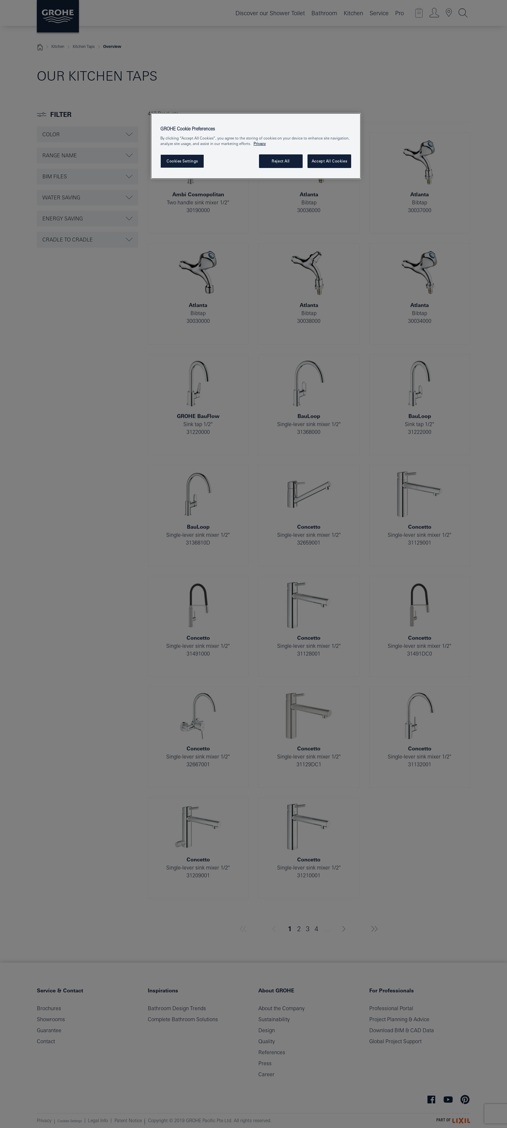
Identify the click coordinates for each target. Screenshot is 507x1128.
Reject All (281, 161)
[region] (256, 146)
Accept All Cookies (329, 161)
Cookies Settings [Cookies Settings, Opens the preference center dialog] (182, 161)
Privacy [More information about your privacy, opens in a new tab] (259, 143)
